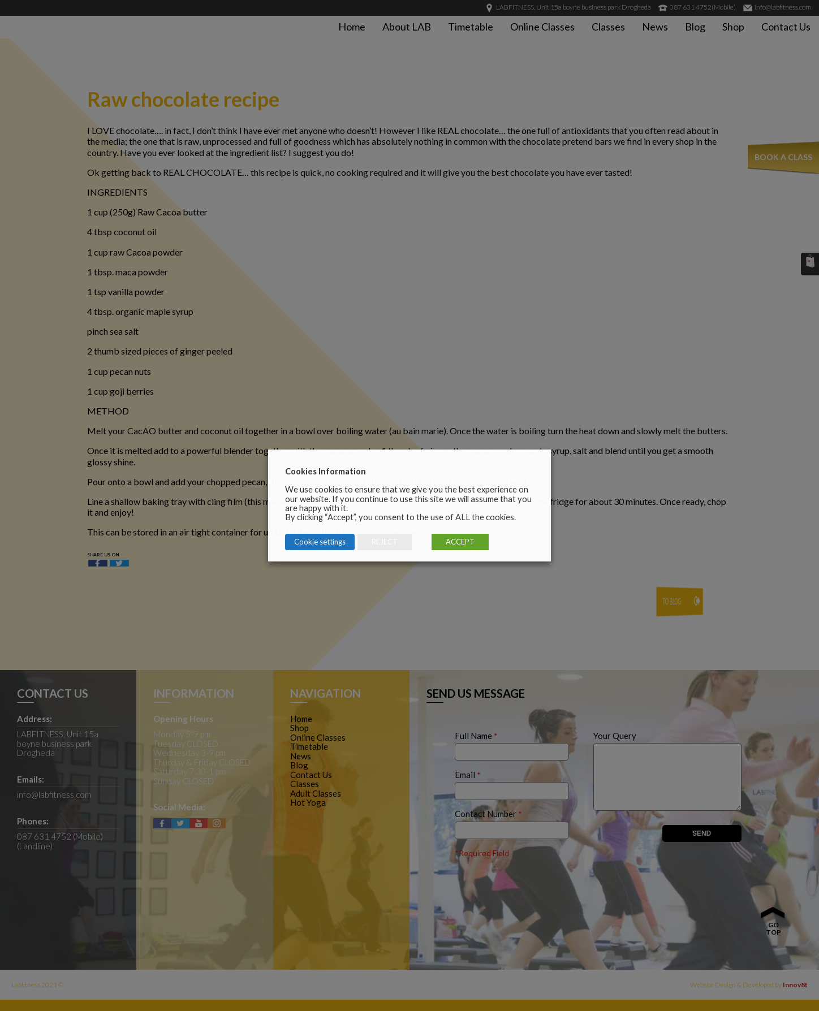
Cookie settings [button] (320, 541)
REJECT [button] (385, 541)
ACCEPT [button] (460, 541)
